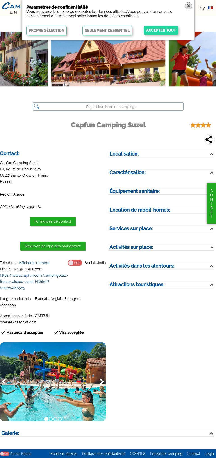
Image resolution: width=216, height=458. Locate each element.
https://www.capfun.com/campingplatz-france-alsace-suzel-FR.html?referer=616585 (34, 281)
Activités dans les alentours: (141, 266)
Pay (201, 8)
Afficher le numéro (34, 263)
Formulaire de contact (52, 221)
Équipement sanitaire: (134, 191)
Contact (193, 453)
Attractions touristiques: (136, 284)
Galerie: (10, 433)
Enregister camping (166, 453)
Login (209, 453)
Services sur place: (131, 228)
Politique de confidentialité (103, 453)
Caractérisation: (127, 172)
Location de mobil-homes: (139, 210)
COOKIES (138, 453)
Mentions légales (63, 453)
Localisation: (124, 154)
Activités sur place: (131, 247)
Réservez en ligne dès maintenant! (53, 246)
